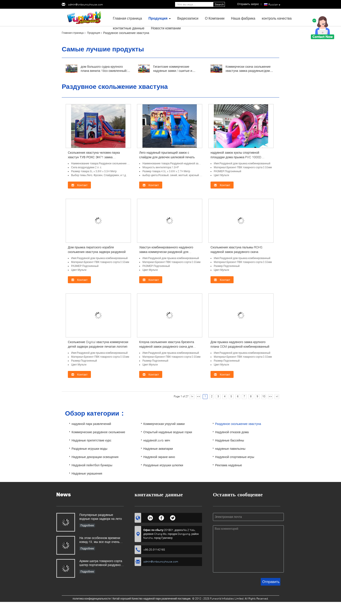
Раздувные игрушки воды (89, 448)
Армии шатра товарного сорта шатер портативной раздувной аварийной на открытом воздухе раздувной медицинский (100, 563)
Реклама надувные (228, 465)
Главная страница (127, 18)
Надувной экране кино (159, 457)
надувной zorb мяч (156, 440)
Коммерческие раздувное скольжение (98, 432)
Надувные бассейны (229, 440)
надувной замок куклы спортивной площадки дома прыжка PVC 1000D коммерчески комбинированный (236, 157)
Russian (274, 4)
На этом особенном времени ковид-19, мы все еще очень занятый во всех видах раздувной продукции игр (99, 540)
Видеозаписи (187, 18)
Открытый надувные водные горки (167, 432)
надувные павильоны (230, 448)
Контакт (79, 185)
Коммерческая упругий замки (164, 424)
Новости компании (166, 28)
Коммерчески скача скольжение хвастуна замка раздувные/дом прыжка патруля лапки (248, 71)
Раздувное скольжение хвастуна (238, 424)
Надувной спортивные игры (234, 457)
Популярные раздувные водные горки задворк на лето (100, 516)
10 (263, 396)
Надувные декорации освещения (95, 457)
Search (219, 4)
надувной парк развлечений (91, 424)
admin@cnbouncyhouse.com (85, 4)
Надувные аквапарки (158, 448)
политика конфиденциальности (92, 598)
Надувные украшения (87, 473)
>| (277, 396)
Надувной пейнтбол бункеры (92, 465)
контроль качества (277, 18)
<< (198, 396)
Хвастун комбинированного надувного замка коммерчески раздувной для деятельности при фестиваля (166, 251)
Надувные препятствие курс (91, 440)
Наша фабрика (243, 18)
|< (192, 396)
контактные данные (128, 28)
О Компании (214, 18)
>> (270, 396)
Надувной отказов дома (232, 432)
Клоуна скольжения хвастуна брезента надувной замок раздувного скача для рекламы (166, 346)
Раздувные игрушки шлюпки (163, 465)
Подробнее (87, 525)
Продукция (158, 18)
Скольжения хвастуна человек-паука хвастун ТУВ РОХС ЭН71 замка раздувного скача (94, 157)
